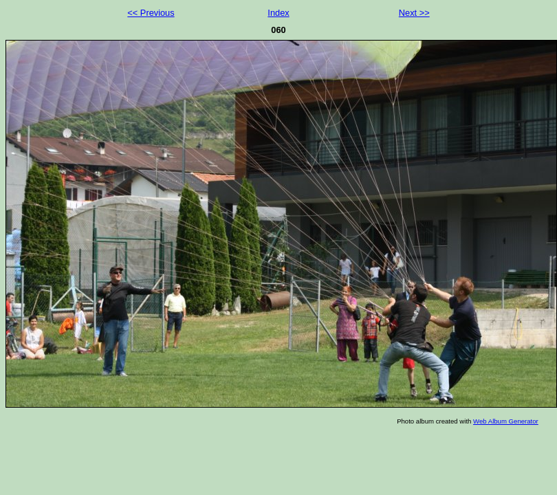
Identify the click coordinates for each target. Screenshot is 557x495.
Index (278, 13)
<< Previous (150, 13)
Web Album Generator (505, 421)
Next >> (414, 13)
